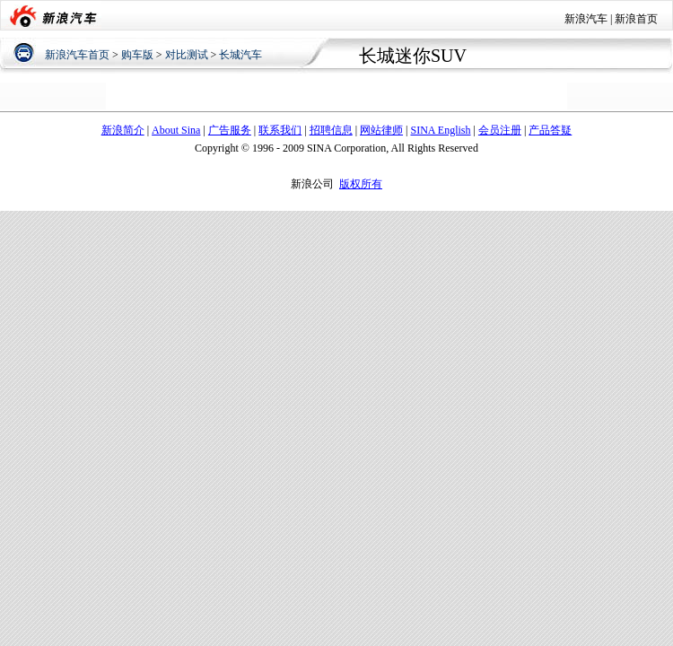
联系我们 (280, 130)
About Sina (176, 130)
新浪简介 (122, 130)
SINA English (440, 130)
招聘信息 (331, 130)
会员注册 (499, 130)
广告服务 (229, 130)
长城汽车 (240, 54)
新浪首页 (636, 19)
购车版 (137, 54)
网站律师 (381, 130)
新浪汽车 (585, 19)
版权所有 (360, 184)
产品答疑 (550, 130)
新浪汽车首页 (77, 54)
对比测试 (186, 54)
